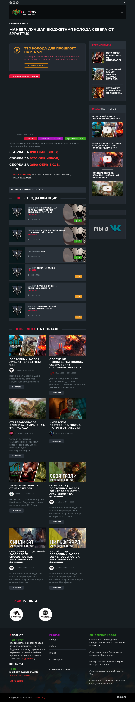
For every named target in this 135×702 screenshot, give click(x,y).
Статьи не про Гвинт (60, 669)
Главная (14, 23)
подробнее (28, 658)
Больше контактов (20, 674)
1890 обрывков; (44, 158)
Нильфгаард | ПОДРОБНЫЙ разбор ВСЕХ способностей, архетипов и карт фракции (64, 557)
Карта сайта (16, 680)
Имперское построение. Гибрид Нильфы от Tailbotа (65, 425)
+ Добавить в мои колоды (25, 76)
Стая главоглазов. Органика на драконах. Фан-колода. (105, 654)
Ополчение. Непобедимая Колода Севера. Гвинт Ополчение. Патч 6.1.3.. (107, 642)
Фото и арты (56, 659)
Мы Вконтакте (21, 174)
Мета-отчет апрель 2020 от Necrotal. (114, 90)
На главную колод (36, 65)
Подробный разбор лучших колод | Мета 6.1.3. (113, 74)
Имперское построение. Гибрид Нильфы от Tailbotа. (106, 663)
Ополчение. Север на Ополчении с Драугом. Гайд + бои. (107, 682)
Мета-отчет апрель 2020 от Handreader (27, 487)
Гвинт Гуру (39, 697)
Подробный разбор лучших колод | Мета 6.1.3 (25, 362)
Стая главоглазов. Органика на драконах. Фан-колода (27, 425)
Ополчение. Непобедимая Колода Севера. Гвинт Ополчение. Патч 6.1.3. (66, 363)
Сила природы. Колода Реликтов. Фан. (107, 672)
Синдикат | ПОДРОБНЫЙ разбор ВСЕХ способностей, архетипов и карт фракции (27, 557)
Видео (25, 23)
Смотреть (16, 387)
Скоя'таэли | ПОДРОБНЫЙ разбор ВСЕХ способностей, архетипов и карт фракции (64, 491)
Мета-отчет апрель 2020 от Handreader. (114, 56)
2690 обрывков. (45, 164)
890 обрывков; (44, 152)
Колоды (53, 639)
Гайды (52, 646)
